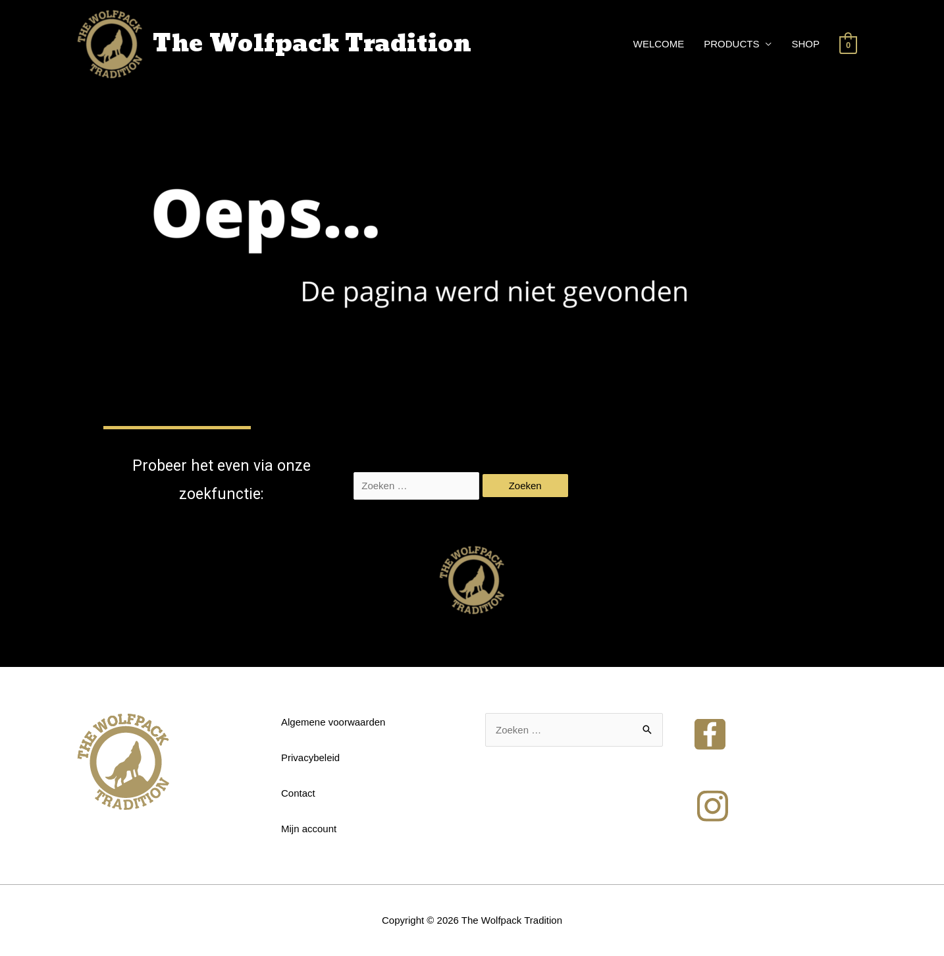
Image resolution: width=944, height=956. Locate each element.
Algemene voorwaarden (333, 722)
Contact (298, 793)
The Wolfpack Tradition (312, 44)
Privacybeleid (310, 757)
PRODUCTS (731, 43)
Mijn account (308, 828)
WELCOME (659, 43)
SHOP (805, 43)
